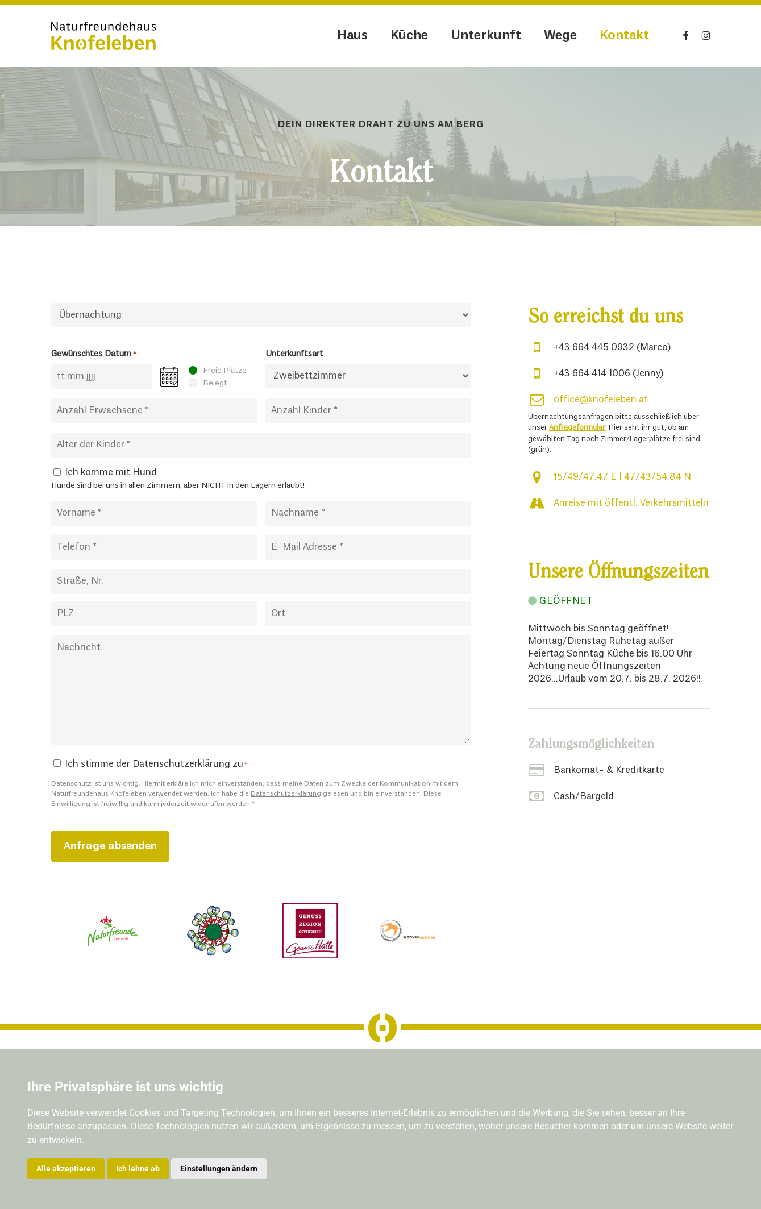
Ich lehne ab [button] (138, 1168)
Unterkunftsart (294, 354)
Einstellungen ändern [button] (218, 1168)
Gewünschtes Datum (93, 354)
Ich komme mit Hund (111, 473)
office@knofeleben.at (601, 400)
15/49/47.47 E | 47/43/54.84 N (622, 477)
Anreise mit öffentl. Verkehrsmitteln (631, 503)
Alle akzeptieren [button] (65, 1168)
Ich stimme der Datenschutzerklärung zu (156, 764)
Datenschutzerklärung (286, 794)
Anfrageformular (577, 428)
